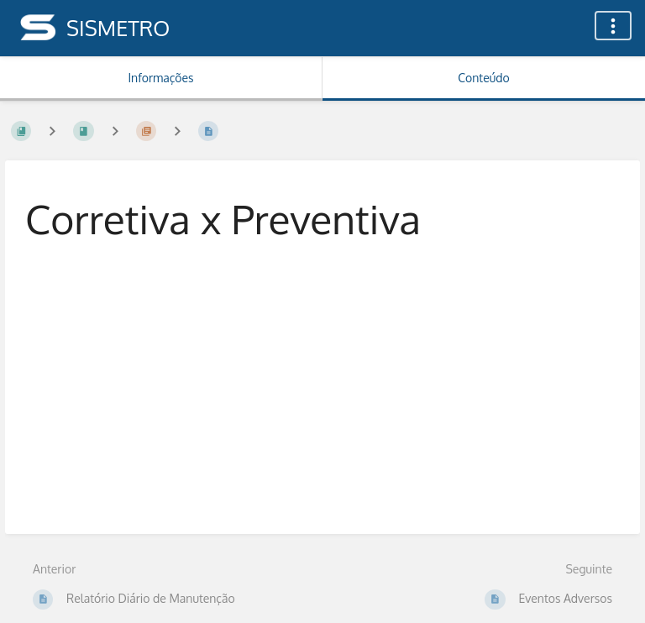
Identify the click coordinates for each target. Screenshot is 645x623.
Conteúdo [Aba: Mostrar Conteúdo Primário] (483, 78)
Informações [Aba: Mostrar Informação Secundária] (160, 78)
